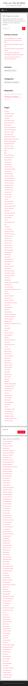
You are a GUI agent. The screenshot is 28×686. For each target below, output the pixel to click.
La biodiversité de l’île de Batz (11, 282)
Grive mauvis (7, 257)
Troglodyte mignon (9, 416)
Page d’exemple (8, 335)
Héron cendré (7, 268)
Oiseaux (6, 330)
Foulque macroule (9, 231)
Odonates (6, 326)
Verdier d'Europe (7, 677)
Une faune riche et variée (10, 418)
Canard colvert (8, 162)
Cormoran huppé (8, 190)
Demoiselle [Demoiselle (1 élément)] (9, 94)
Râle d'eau (5, 642)
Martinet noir (7, 305)
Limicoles (6, 293)
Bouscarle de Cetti (9, 155)
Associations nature (9, 120)
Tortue (6, 407)
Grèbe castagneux (8, 250)
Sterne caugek (8, 397)
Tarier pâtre (7, 404)
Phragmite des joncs (9, 344)
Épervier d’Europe (8, 208)
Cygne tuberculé (8, 203)
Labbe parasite (8, 284)
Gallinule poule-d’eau (9, 233)
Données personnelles (9, 206)
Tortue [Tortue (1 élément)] (8, 99)
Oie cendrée (7, 328)
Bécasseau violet (8, 134)
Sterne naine (7, 400)
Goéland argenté (8, 236)
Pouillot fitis (7, 372)
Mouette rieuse (8, 321)
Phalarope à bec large (9, 339)
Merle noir (6, 309)
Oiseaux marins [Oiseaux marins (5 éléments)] (11, 97)
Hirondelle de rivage (9, 273)
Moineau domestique (9, 316)
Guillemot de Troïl (8, 261)
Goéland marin (8, 243)
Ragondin (6, 379)
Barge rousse (7, 125)
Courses (6, 199)
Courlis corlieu (8, 196)
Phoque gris (7, 342)
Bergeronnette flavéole (10, 141)
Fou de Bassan (8, 229)
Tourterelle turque (8, 411)
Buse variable (7, 159)
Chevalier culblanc (9, 176)
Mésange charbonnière (10, 314)
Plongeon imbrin (8, 365)
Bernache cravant (8, 146)
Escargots (6, 210)
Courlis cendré (8, 194)
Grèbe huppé (7, 254)
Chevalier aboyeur (9, 173)
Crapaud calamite (8, 201)
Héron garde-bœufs (9, 270)
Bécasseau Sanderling (9, 129)
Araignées (6, 118)
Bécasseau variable (9, 132)
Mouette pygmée (8, 319)
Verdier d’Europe (8, 420)
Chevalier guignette (9, 180)
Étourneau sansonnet (9, 213)
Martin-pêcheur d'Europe (9, 584)
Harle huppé (7, 264)
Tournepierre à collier (9, 409)
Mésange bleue (8, 312)
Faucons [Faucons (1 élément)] (14, 94)
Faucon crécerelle (8, 215)
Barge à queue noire (9, 122)
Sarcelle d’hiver (8, 390)
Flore (5, 224)
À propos (6, 111)
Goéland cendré (8, 240)
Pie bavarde (7, 349)
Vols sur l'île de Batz (14, 3)
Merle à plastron (8, 307)
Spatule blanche (8, 395)
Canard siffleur (8, 164)
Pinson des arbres (8, 356)
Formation (6, 227)
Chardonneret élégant (9, 169)
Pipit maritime (7, 360)
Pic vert (6, 346)
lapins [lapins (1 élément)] (17, 94)
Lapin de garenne (8, 287)
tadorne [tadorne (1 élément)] (5, 99)
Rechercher (5, 429)
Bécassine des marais (9, 136)
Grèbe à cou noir (8, 247)
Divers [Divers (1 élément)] (12, 94)
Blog (5, 150)
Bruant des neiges (8, 157)
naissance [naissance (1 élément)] (20, 94)
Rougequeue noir (8, 388)
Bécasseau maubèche (10, 127)
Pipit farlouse (7, 358)
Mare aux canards (8, 300)
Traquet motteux (8, 413)
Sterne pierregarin (8, 402)
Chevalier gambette (9, 178)
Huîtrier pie (7, 277)
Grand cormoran (8, 245)
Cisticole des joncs (9, 185)
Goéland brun (7, 238)
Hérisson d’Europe (9, 266)
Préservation (7, 376)
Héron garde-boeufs (8, 566)
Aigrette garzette (8, 116)
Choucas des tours (9, 183)
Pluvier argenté (8, 367)
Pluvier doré (7, 370)
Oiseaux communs (9, 333)
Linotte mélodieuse (9, 296)
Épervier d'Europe (7, 517)
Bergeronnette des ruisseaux (11, 139)
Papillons (6, 337)
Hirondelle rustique (9, 275)
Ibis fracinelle (7, 280)
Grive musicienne (8, 259)
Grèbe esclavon (8, 252)
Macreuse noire (8, 298)
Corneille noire (7, 192)
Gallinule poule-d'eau (8, 533)
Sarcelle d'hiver (6, 651)
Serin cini (6, 393)
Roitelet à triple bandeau (10, 383)
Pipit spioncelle (8, 363)
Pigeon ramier (7, 351)
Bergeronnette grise (9, 143)
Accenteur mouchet (9, 113)
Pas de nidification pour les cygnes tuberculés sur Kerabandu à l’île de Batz (13, 40)
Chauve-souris (8, 171)
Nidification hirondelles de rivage (12, 323)
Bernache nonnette (9, 148)
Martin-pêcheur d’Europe (10, 302)
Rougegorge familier (9, 386)
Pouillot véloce (8, 374)
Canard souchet (8, 166)
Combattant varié (8, 187)
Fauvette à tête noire (9, 222)
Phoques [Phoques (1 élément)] (19, 97)
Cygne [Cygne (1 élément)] (5, 94)
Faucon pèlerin (8, 217)
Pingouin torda (8, 353)
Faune (5, 220)
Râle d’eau (6, 381)
